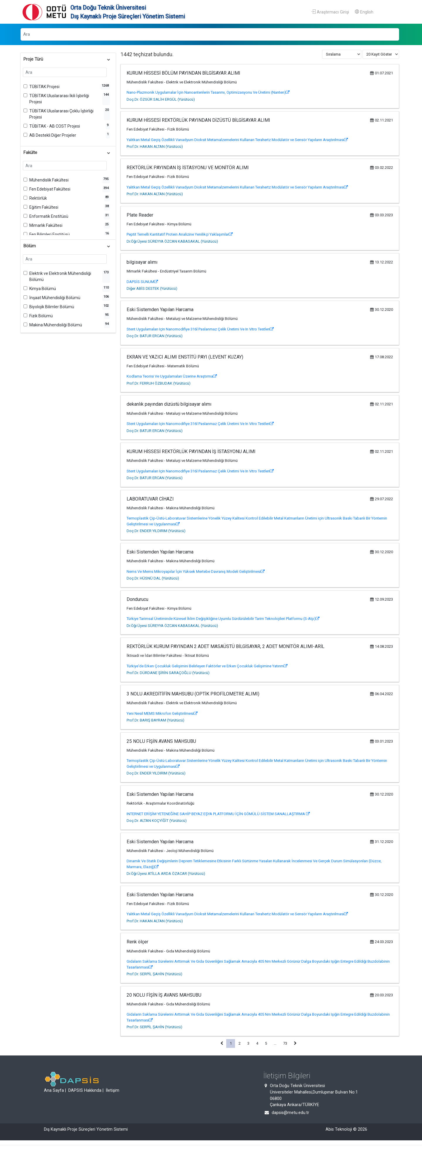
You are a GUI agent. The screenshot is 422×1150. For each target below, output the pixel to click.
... (275, 1043)
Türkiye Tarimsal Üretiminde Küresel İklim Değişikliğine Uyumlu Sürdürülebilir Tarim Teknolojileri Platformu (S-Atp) (223, 618)
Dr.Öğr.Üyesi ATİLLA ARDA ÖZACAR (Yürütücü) (166, 873)
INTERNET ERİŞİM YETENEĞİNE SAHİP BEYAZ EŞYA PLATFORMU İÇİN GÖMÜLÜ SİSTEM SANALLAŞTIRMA (218, 814)
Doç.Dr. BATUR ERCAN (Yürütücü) (155, 336)
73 (285, 1043)
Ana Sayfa (54, 1090)
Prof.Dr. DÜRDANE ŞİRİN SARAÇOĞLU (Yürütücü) (168, 673)
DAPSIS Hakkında (84, 1090)
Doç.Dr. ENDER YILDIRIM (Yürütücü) (156, 531)
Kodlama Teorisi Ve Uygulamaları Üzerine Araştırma (172, 376)
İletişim (112, 1090)
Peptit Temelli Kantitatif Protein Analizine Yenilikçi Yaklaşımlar (180, 234)
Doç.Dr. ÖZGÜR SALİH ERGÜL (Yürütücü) (161, 99)
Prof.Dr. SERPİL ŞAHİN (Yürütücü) (154, 974)
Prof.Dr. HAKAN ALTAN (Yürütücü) (155, 146)
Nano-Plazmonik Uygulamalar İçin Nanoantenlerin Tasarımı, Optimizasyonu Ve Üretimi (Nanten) (208, 92)
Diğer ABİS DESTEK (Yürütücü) (152, 288)
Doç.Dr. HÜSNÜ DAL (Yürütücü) (153, 578)
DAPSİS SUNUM (142, 282)
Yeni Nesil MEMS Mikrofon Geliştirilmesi (162, 713)
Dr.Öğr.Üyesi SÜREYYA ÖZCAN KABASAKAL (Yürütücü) (172, 241)
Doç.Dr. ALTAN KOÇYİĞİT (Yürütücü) (157, 820)
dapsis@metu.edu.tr (290, 1112)
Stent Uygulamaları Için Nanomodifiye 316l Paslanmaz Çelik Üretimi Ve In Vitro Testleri (200, 329)
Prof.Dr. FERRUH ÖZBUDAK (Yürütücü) (158, 383)
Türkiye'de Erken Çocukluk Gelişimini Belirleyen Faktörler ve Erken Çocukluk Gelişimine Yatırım (207, 666)
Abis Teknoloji (339, 1129)
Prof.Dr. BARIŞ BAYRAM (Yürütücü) (155, 720)
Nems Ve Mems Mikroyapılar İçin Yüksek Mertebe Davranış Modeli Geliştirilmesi (196, 571)
